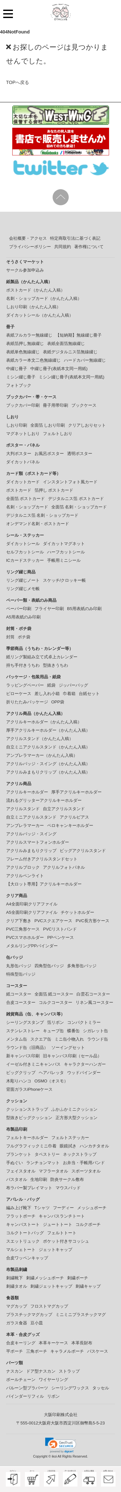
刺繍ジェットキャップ (51, 1286)
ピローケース (18, 693)
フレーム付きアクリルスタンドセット (41, 859)
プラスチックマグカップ (29, 1314)
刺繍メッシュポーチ (45, 1277)
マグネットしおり (23, 433)
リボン (53, 1396)
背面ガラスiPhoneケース (29, 1089)
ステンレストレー (23, 1030)
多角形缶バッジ (81, 965)
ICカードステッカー (25, 560)
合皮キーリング (20, 1342)
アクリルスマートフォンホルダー (37, 842)
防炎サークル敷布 (67, 1179)
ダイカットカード (23, 481)
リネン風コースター (94, 1002)
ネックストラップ (79, 1154)
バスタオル (16, 1179)
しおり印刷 (16, 425)
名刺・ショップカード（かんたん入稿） (44, 298)
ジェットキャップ (55, 1249)
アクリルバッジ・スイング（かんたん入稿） (48, 763)
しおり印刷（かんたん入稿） (33, 306)
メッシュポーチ (91, 1207)
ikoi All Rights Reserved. (69, 1456)
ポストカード (18, 490)
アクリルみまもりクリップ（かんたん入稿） (48, 772)
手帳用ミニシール (64, 560)
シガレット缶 (95, 1030)
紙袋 (51, 685)
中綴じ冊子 (16, 368)
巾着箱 (69, 693)
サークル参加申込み (25, 270)
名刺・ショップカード (27, 507)
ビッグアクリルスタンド (83, 850)
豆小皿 (36, 1323)
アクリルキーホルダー (27, 792)
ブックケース (83, 405)
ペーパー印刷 (18, 608)
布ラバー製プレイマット (29, 1187)
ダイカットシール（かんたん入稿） (39, 315)
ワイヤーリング (53, 1379)
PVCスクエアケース (54, 920)
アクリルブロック (23, 867)
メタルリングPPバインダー (32, 945)
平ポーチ (14, 1351)
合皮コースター (20, 1002)
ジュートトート (57, 1224)
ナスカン (14, 1371)
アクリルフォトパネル (64, 867)
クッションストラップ (27, 1109)
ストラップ (69, 1371)
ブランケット (18, 1154)
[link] (61, 1445)
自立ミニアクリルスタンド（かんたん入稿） (48, 747)
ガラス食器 (16, 1323)
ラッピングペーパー (25, 685)
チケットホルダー (77, 912)
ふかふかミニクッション (74, 1109)
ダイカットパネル (23, 461)
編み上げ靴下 (18, 1207)
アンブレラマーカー (25, 825)
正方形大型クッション (76, 1117)
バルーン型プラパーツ (27, 1387)
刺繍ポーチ (77, 1277)
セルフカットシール (25, 552)
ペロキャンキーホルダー (70, 825)
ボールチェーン (20, 1379)
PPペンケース (60, 937)
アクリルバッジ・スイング (31, 833)
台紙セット (89, 693)
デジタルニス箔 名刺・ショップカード (42, 515)
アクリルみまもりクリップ (31, 850)
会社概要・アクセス (28, 238)
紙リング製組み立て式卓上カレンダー (41, 656)
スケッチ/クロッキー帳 (64, 580)
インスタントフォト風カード (70, 481)
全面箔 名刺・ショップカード (79, 507)
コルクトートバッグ (25, 1232)
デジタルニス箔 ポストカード (76, 498)
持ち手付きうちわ (23, 665)
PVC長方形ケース (92, 920)
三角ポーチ (36, 1351)
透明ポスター (79, 453)
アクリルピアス (74, 817)
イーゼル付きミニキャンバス (33, 1064)
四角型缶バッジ (49, 965)
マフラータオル (53, 1171)
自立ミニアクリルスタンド (31, 817)
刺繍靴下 (14, 1277)
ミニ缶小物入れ (69, 1039)
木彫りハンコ (18, 1081)
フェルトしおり (57, 433)
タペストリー (47, 1154)
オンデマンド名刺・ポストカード (37, 523)
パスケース (97, 1351)
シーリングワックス (70, 1387)
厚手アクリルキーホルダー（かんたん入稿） (48, 730)
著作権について (89, 246)
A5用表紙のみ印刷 (23, 617)
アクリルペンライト (25, 875)
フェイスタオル (20, 1171)
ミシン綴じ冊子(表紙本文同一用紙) (72, 377)
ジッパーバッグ (73, 685)
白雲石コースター (93, 994)
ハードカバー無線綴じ (85, 360)
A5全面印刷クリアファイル (31, 912)
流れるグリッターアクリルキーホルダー (44, 800)
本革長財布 (81, 1342)
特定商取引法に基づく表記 (75, 238)
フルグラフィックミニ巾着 (31, 1146)
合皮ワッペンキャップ (27, 1258)
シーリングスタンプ (25, 1022)
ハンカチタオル (94, 1146)
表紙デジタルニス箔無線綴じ (70, 351)
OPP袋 (57, 702)
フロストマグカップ (49, 1306)
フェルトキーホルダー (27, 1137)
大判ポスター (18, 453)
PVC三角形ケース (23, 929)
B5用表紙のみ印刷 (84, 608)
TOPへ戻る (17, 82)
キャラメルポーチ (67, 1351)
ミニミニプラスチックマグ (80, 1314)
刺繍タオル (16, 1286)
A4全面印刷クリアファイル (31, 904)
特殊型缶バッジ (20, 974)
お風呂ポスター (49, 453)
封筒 (10, 637)
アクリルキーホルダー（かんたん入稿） (44, 721)
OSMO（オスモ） (51, 1081)
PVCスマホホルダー (25, 937)
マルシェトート (20, 1249)
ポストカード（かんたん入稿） (35, 290)
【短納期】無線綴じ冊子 (78, 335)
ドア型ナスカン (40, 1371)
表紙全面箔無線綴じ (66, 343)
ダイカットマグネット (64, 543)
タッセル (100, 1387)
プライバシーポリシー (30, 246)
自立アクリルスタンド (64, 808)
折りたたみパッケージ (27, 702)
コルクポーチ (88, 1224)
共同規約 (62, 246)
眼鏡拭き (68, 1146)
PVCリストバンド (60, 929)
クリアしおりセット (87, 425)
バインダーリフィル (25, 1396)
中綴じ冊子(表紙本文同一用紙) (59, 368)
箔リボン (55, 1022)
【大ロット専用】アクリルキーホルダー (44, 884)
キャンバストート (23, 1224)
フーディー (63, 1207)
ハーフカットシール (66, 552)
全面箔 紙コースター (54, 994)
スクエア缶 (40, 1039)
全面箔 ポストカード (25, 498)
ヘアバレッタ (51, 1072)
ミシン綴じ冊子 (20, 377)
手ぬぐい (14, 1162)
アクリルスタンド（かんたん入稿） (39, 738)
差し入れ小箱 (47, 693)
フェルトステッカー (70, 1137)
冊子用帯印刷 (55, 405)
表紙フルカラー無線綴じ (29, 335)
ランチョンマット (43, 1162)
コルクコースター (55, 1002)
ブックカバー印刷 (23, 405)
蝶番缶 (73, 1030)
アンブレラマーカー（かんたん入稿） (41, 755)
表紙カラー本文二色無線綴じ (33, 360)
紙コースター (18, 994)
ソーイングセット (68, 1047)
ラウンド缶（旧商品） (27, 1047)
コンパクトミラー (84, 1022)
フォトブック (18, 385)
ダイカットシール (23, 543)
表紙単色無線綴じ (23, 351)
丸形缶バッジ (18, 965)
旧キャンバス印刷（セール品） (72, 1055)
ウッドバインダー (84, 1072)
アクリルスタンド (23, 808)
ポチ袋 (24, 637)
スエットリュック (23, 1241)
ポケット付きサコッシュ (66, 1241)
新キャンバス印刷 (23, 1055)
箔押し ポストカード (54, 490)
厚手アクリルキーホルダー (76, 792)
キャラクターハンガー (85, 1064)
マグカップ (16, 1306)
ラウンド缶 (97, 1039)
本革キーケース (53, 1342)
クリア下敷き (18, 920)
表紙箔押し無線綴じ (25, 343)
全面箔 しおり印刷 (47, 425)
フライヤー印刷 (49, 608)
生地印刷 (38, 1179)
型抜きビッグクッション (29, 1117)
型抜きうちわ (55, 665)
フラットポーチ (20, 1216)
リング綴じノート (23, 580)
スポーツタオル (86, 1171)
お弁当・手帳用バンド (84, 1162)
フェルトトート (61, 1232)
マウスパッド (68, 1187)
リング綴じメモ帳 (23, 588)
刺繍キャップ (88, 1286)
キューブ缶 (53, 1030)
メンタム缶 (16, 1039)
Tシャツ (42, 1207)
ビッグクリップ (20, 1072)
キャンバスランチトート (62, 1216)
